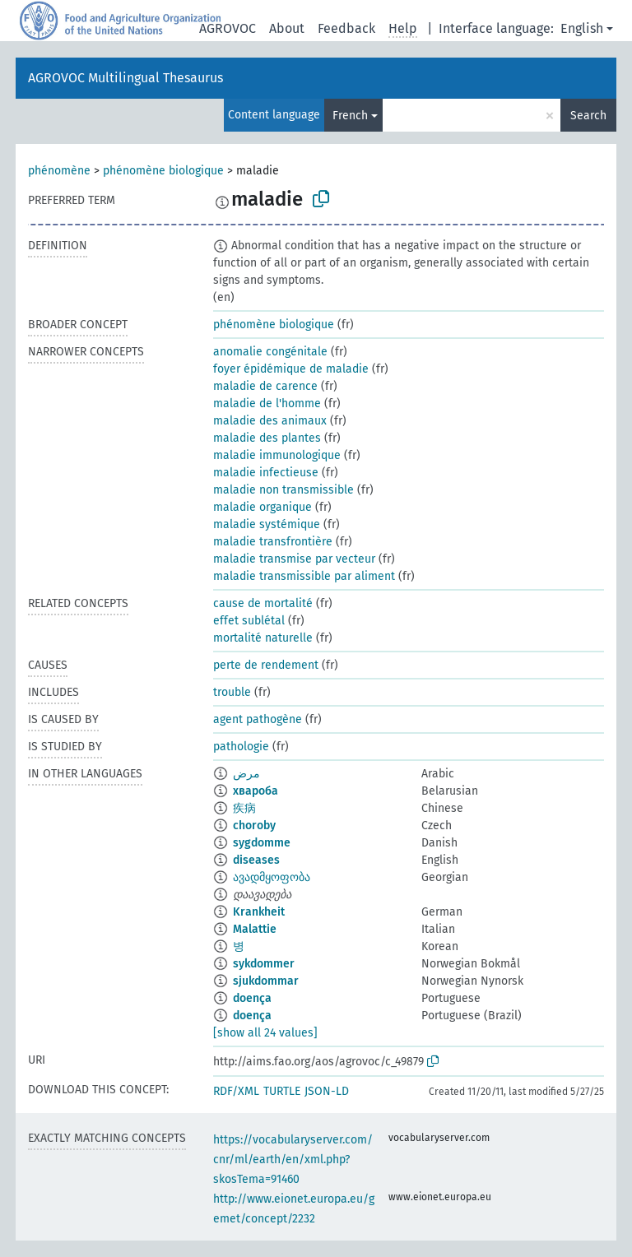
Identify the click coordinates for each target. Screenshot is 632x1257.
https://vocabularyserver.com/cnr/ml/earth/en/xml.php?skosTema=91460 (293, 1159)
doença (252, 998)
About (286, 28)
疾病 (244, 808)
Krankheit (259, 912)
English (581, 28)
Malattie (254, 929)
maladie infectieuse (265, 473)
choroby (254, 826)
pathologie (241, 747)
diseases (256, 860)
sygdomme (261, 843)
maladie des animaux (270, 421)
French (350, 116)
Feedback (346, 28)
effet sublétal (249, 621)
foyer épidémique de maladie (291, 369)
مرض (246, 774)
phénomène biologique (163, 171)
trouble (232, 692)
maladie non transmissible (283, 490)
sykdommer (264, 964)
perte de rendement (265, 665)
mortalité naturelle (263, 638)
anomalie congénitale (270, 352)
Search (588, 116)
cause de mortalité (263, 603)
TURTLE (281, 1091)
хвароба (255, 791)
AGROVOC (227, 28)
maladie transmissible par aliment (304, 576)
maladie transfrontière (272, 542)
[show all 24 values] (265, 1033)
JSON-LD (326, 1091)
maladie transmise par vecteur (294, 559)
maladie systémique (266, 524)
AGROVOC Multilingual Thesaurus (125, 78)
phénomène (59, 171)
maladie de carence (265, 386)
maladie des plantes (267, 438)
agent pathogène (257, 719)
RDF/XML (236, 1091)
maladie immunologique (277, 455)
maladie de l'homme (267, 403)
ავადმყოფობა (271, 877)
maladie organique (262, 507)
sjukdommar (266, 981)
